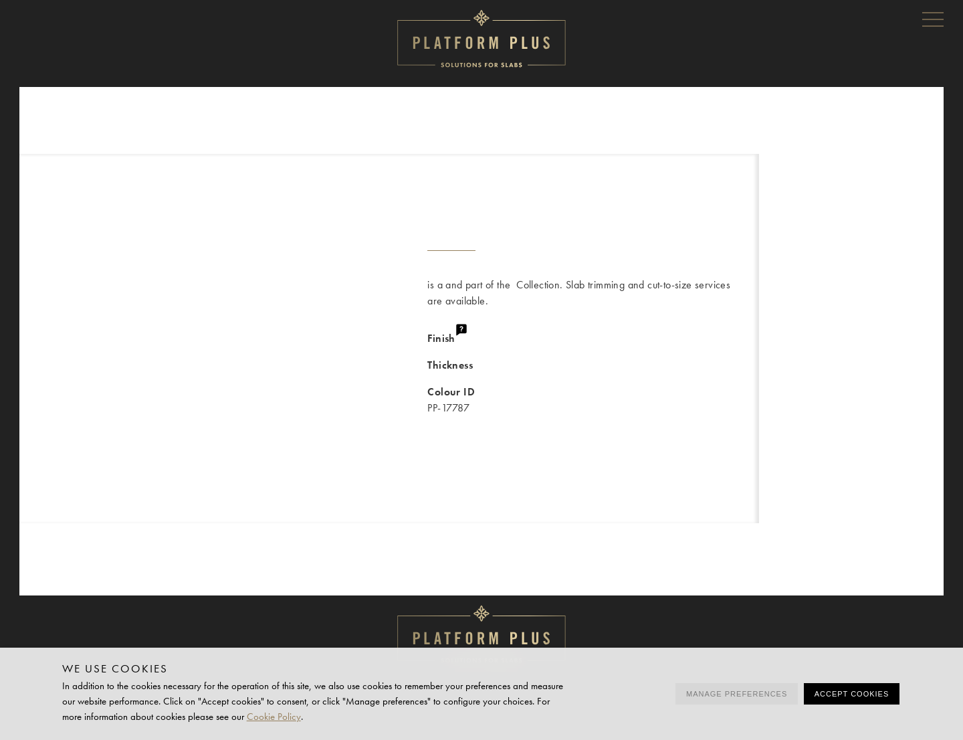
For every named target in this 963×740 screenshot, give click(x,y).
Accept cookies (852, 694)
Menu (933, 19)
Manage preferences (736, 694)
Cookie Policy (274, 717)
